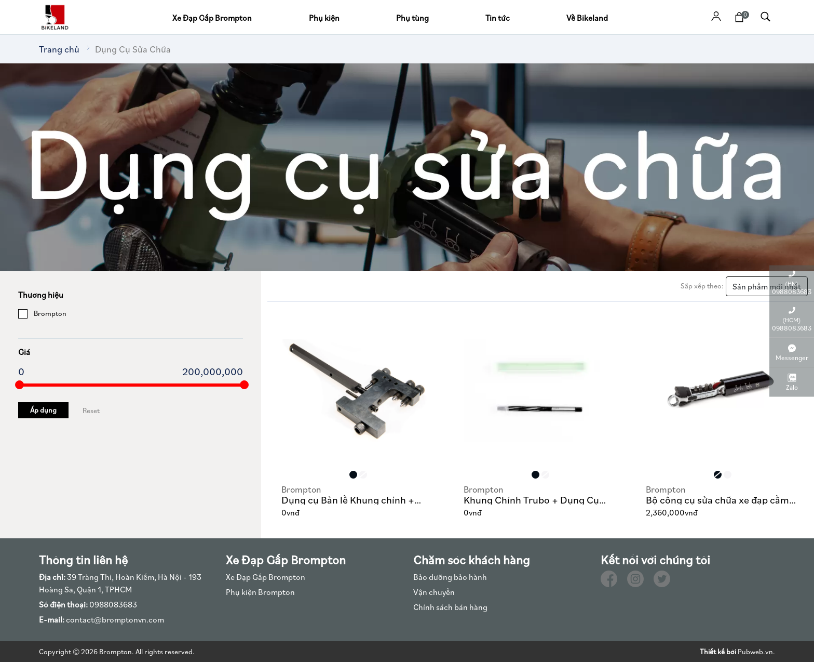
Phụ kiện (324, 17)
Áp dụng (43, 410)
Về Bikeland (587, 17)
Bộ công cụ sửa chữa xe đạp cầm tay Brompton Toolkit (717, 494)
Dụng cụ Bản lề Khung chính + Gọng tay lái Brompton (347, 494)
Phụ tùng (412, 17)
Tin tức (497, 17)
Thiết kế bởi (718, 651)
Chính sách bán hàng (450, 607)
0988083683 (88, 604)
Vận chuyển (434, 592)
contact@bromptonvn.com (101, 619)
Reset (91, 410)
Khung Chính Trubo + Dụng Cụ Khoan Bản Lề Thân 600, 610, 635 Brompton (538, 494)
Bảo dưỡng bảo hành (450, 577)
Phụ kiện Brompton (260, 592)
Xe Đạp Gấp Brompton (212, 17)
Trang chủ (59, 49)
